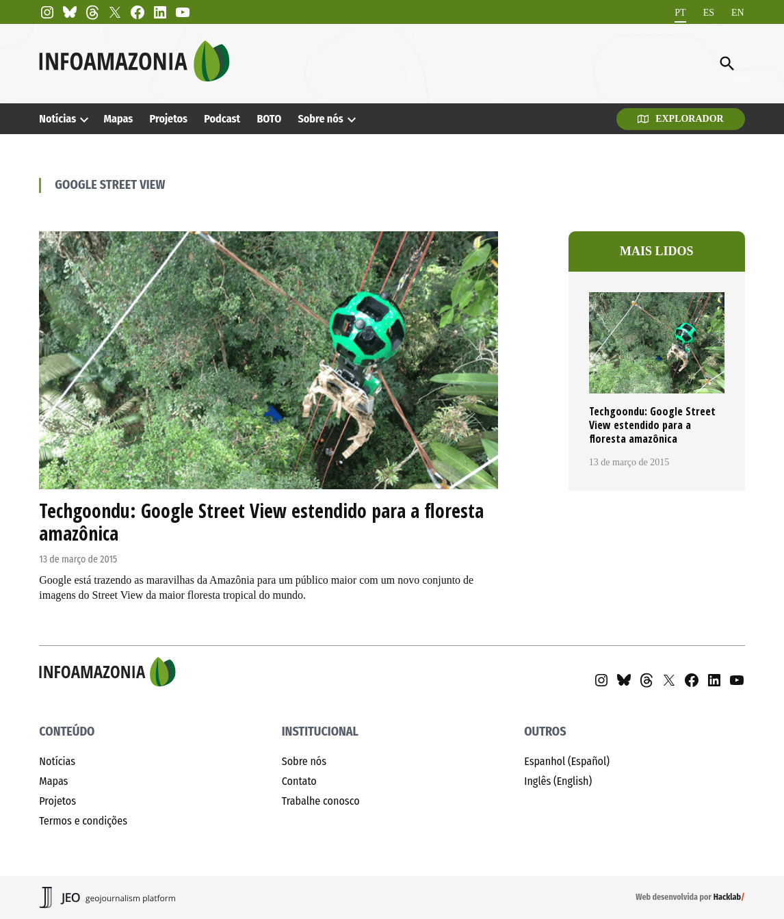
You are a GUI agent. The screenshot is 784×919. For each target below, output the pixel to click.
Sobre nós (320, 118)
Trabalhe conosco (321, 800)
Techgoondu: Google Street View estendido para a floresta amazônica (261, 522)
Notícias (57, 118)
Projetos (169, 118)
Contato (299, 781)
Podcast (222, 118)
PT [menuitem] (680, 12)
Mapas (118, 118)
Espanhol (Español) (567, 761)
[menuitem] (680, 13)
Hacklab (727, 897)
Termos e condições (83, 820)
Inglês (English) (558, 781)
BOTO (269, 118)
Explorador (681, 119)
